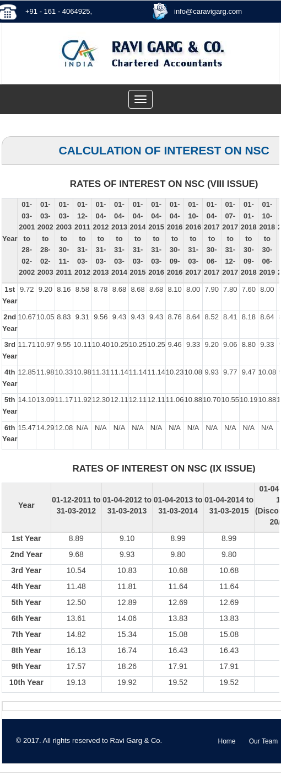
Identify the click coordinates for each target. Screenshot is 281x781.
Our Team (263, 741)
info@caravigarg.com (208, 11)
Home (226, 741)
